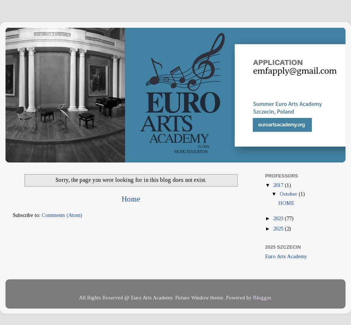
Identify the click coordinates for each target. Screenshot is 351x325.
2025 (279, 229)
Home (131, 199)
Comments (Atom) (62, 215)
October (289, 194)
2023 (279, 218)
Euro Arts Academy (286, 256)
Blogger (262, 298)
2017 (279, 185)
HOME (286, 203)
